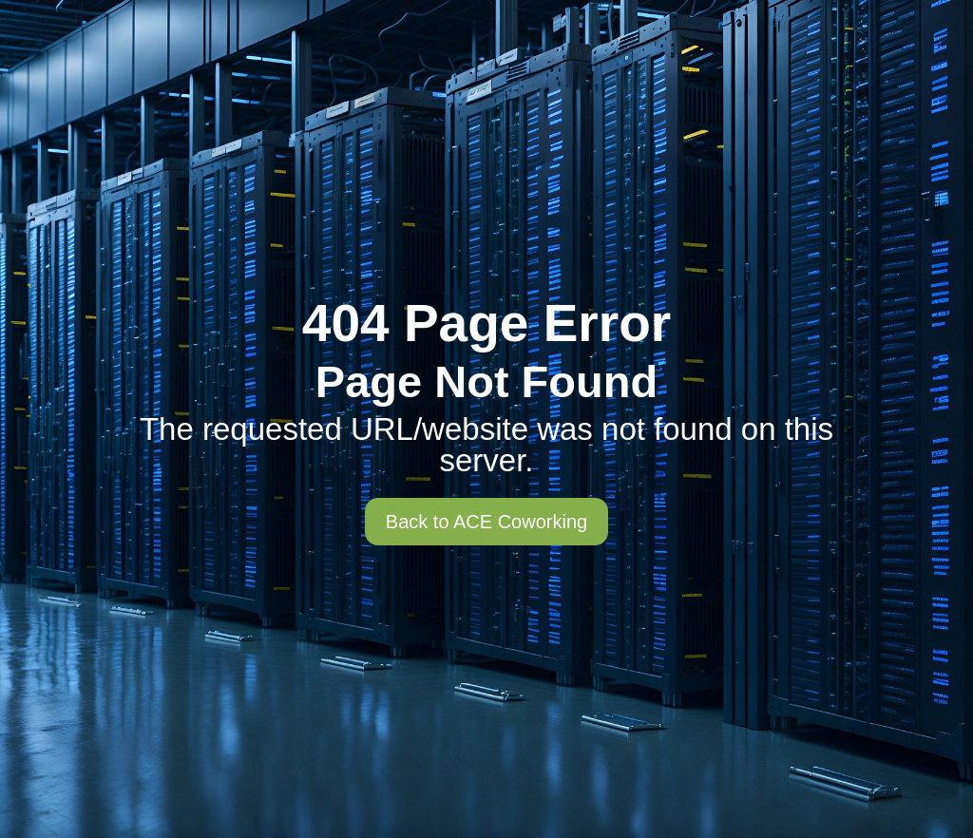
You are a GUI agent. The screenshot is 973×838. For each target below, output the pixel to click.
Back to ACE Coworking (486, 521)
